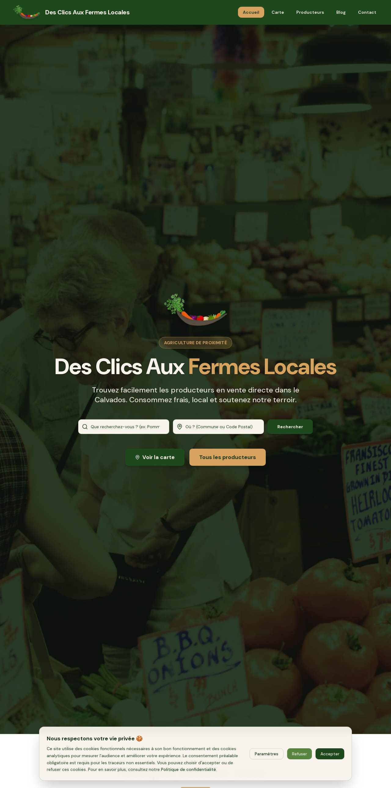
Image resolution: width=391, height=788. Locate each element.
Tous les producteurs (227, 458)
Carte (278, 12)
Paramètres (266, 754)
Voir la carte (155, 458)
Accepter (329, 754)
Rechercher (290, 427)
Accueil (251, 12)
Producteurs (310, 12)
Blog (341, 12)
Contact (367, 12)
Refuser (299, 754)
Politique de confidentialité (188, 769)
